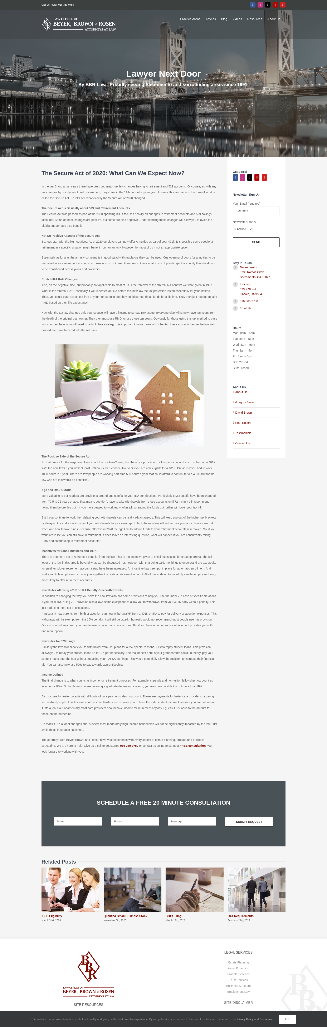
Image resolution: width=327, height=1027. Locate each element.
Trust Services (238, 980)
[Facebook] (235, 177)
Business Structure (238, 986)
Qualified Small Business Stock (125, 916)
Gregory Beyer (244, 402)
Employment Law (238, 991)
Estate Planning (238, 962)
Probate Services (238, 974)
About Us (241, 392)
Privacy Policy (245, 1019)
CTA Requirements (241, 916)
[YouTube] (264, 177)
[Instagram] (242, 177)
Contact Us (242, 443)
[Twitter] (249, 177)
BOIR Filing (173, 916)
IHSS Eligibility (52, 916)
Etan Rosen (242, 422)
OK (287, 1019)
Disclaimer (265, 1019)
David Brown (243, 412)
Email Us (246, 308)
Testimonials (243, 433)
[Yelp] (256, 177)
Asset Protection (238, 968)
